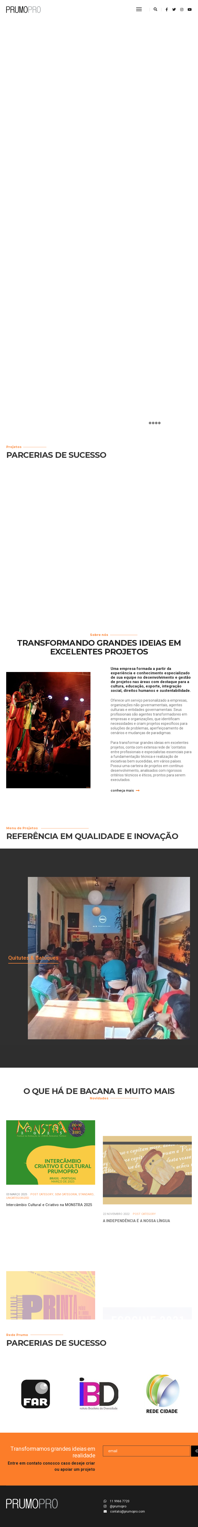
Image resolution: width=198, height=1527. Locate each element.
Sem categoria (66, 1231)
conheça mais (125, 790)
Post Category (41, 1231)
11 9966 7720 (116, 1501)
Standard (86, 1231)
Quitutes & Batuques (33, 958)
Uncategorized (17, 1235)
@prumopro (115, 1506)
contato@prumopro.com (124, 1511)
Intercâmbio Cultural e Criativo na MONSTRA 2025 (49, 1242)
